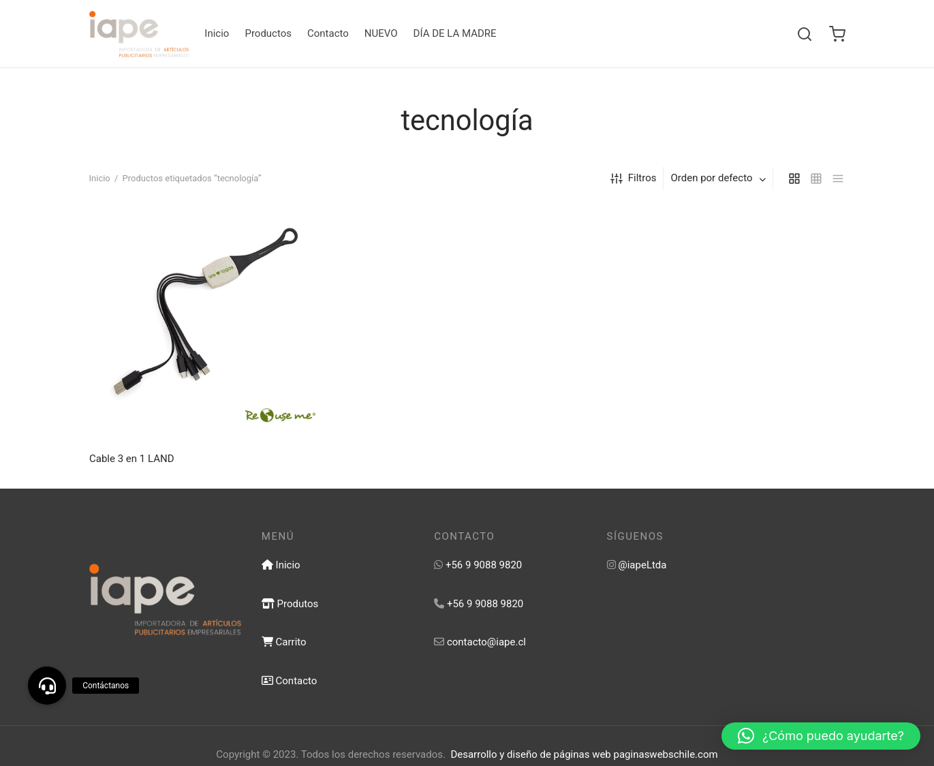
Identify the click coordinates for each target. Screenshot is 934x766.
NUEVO (381, 33)
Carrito (284, 642)
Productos (268, 33)
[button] (820, 736)
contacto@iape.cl (486, 642)
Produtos (290, 604)
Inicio (216, 33)
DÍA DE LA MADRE (455, 33)
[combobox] (719, 178)
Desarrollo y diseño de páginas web (530, 754)
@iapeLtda (642, 565)
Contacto (328, 33)
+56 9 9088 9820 (484, 565)
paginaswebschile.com (666, 754)
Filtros (633, 178)
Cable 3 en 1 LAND (131, 459)
